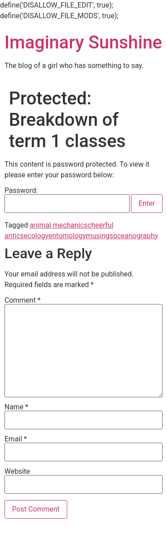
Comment (22, 300)
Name (16, 407)
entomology (67, 236)
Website (17, 471)
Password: (67, 200)
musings (99, 236)
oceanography (135, 236)
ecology (36, 236)
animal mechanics (59, 225)
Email (15, 439)
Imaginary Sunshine (83, 42)
